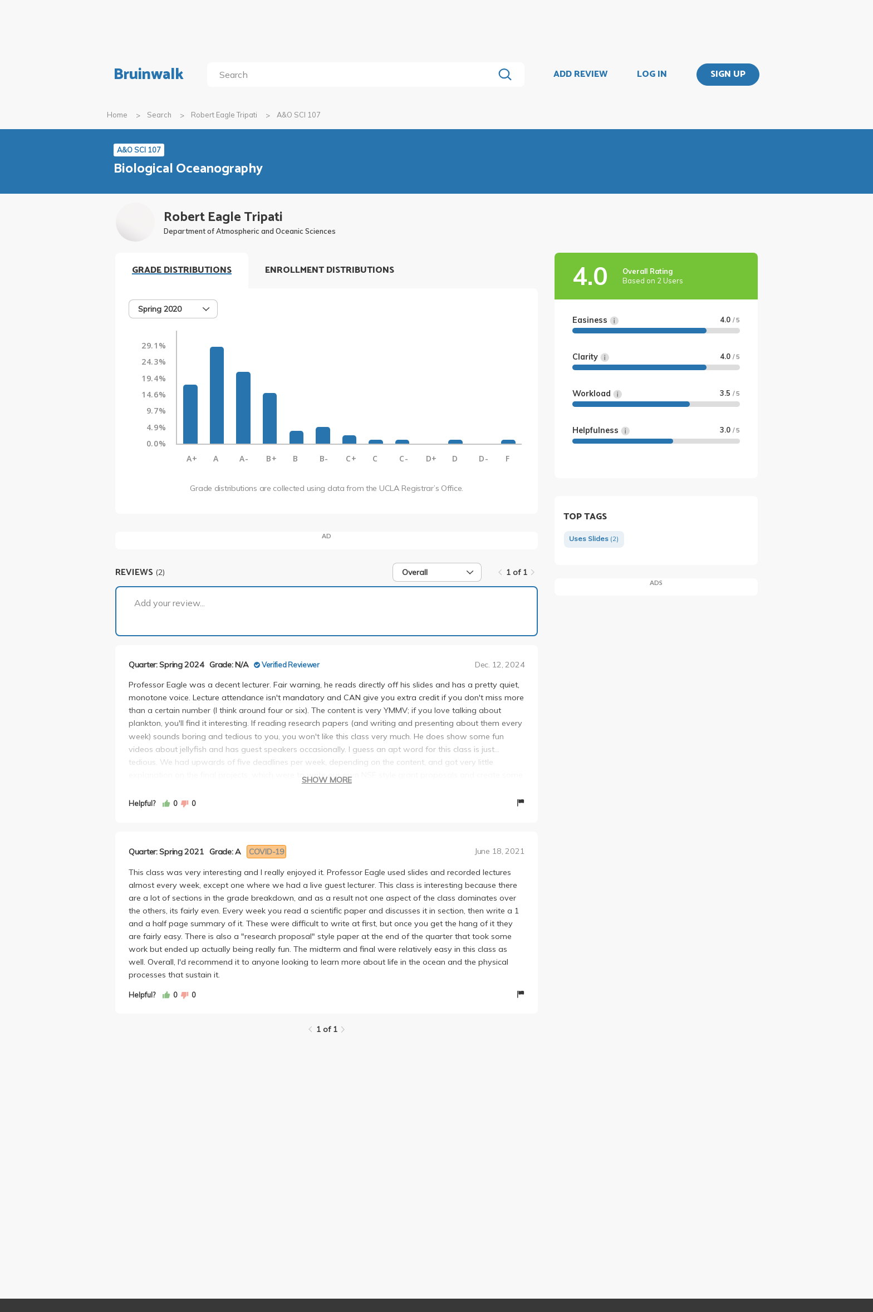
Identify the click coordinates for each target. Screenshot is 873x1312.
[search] (352, 74)
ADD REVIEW (580, 74)
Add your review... (169, 602)
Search (159, 114)
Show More (327, 780)
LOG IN (652, 74)
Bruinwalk (149, 74)
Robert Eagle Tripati (224, 114)
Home (117, 114)
